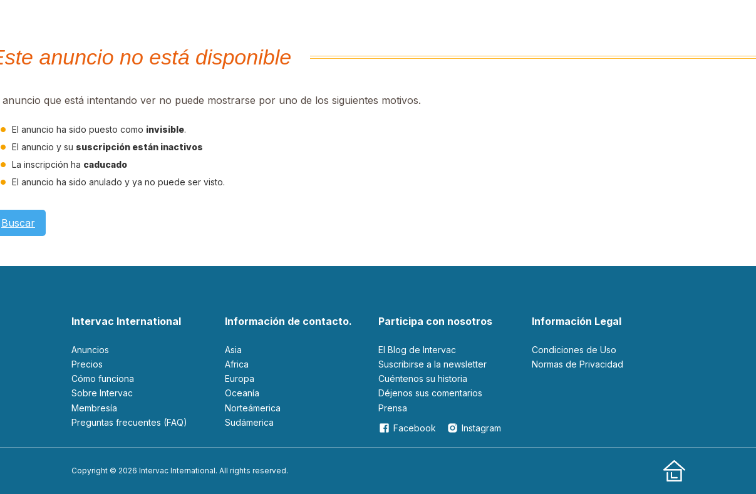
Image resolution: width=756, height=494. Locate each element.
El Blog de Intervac (417, 349)
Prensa (392, 408)
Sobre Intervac (102, 393)
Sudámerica (249, 422)
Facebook (407, 428)
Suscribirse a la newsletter (432, 364)
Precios (87, 364)
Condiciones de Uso (574, 349)
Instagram (474, 428)
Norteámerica (253, 408)
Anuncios (90, 349)
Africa (237, 364)
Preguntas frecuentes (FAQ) (129, 422)
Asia (233, 349)
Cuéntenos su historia (422, 378)
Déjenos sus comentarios (430, 393)
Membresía (94, 408)
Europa (239, 378)
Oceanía (242, 393)
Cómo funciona (102, 378)
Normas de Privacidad (577, 364)
